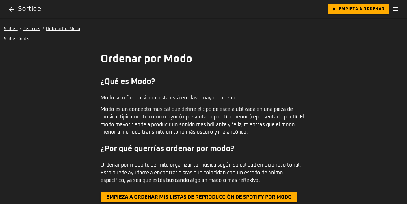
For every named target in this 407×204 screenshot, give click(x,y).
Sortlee (11, 29)
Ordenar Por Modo (63, 29)
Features (31, 29)
